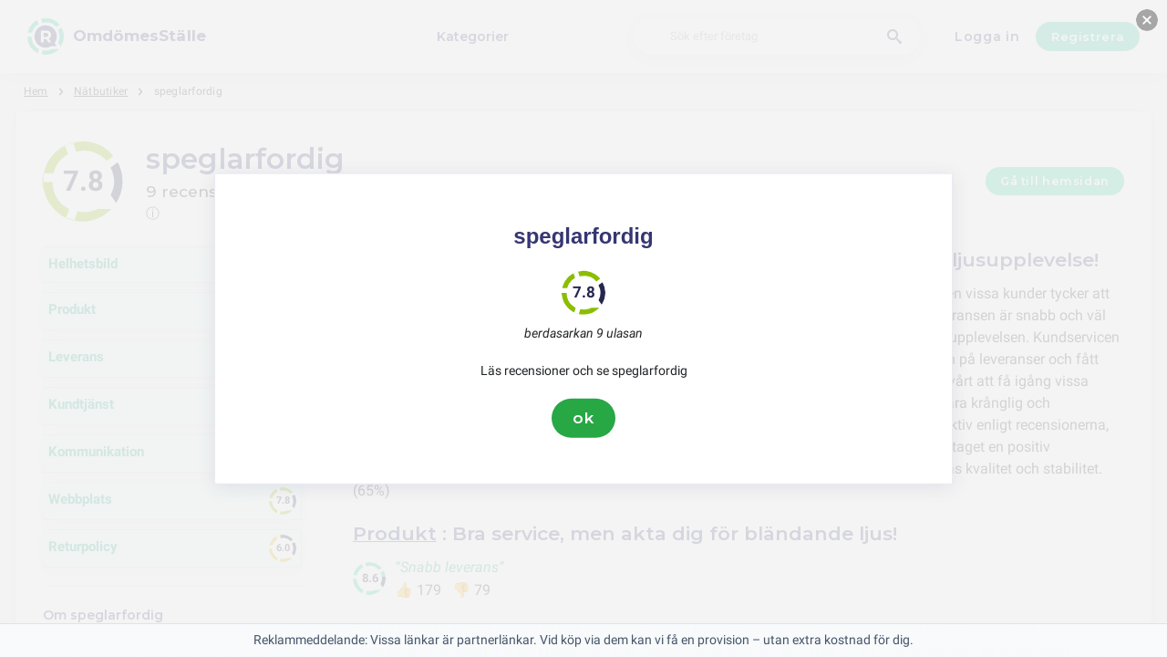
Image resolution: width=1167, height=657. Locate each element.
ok (583, 418)
